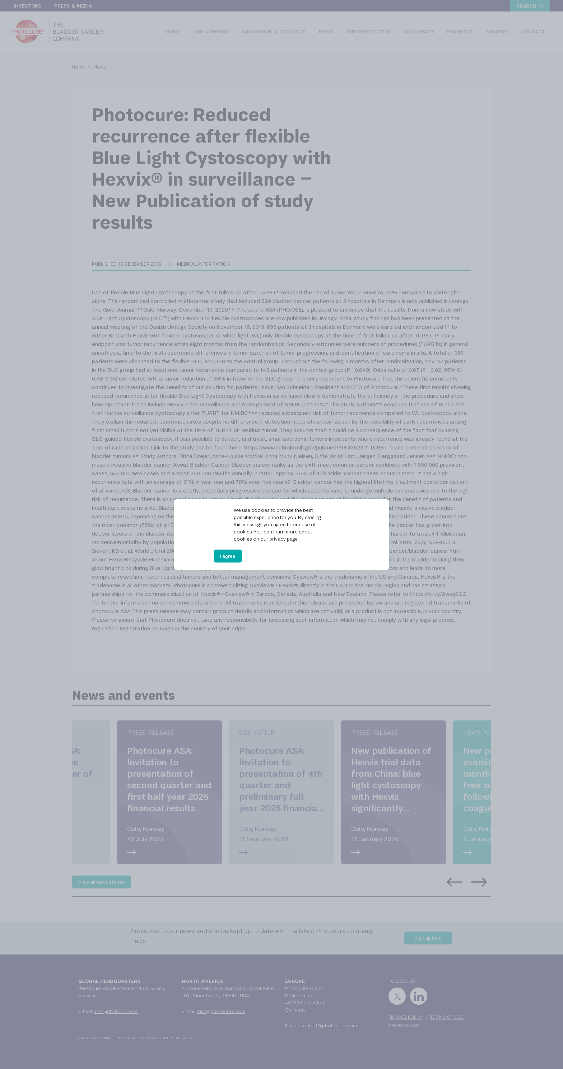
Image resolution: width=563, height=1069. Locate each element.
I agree (228, 556)
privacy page (283, 539)
